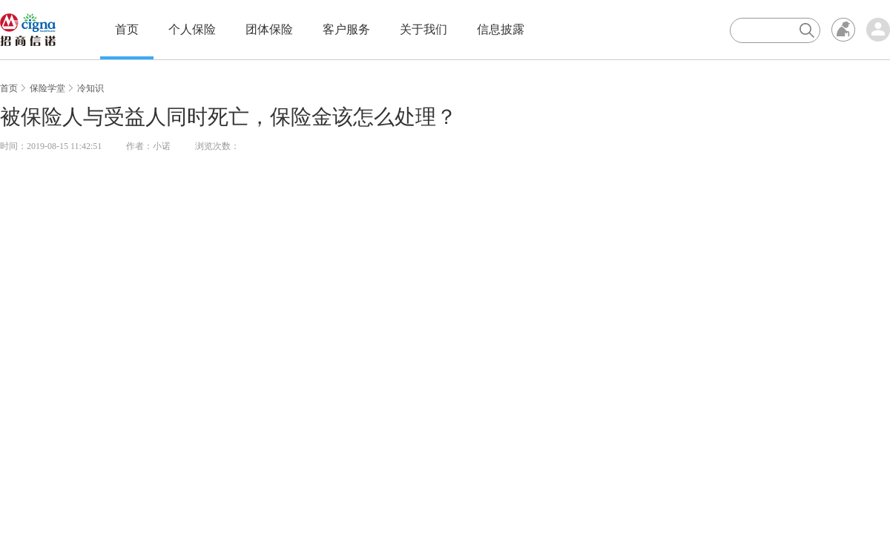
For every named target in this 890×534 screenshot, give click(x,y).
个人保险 (192, 29)
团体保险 (269, 29)
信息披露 (500, 29)
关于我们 (423, 29)
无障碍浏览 (843, 30)
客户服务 (346, 29)
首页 (127, 29)
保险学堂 (47, 88)
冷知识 (90, 88)
